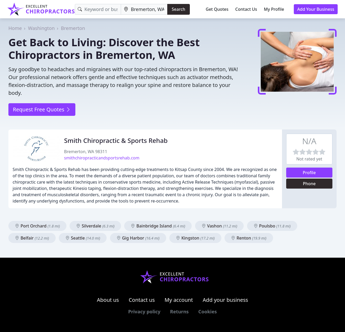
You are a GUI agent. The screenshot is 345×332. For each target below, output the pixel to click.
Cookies (207, 311)
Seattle (82, 238)
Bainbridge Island (158, 226)
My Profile (274, 9)
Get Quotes (217, 9)
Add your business (225, 299)
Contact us (142, 299)
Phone (309, 183)
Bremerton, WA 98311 (85, 151)
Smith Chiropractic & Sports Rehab (116, 140)
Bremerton (73, 28)
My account (179, 299)
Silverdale (95, 226)
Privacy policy (144, 311)
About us (108, 299)
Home (15, 28)
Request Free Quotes (42, 109)
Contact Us (246, 9)
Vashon (219, 226)
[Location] (144, 9)
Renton (248, 238)
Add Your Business (315, 9)
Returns (179, 311)
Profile (309, 172)
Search (178, 9)
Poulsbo (272, 226)
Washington (41, 28)
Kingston (195, 238)
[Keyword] (98, 9)
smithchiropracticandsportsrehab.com (101, 158)
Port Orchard (37, 226)
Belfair (32, 238)
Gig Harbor (138, 238)
